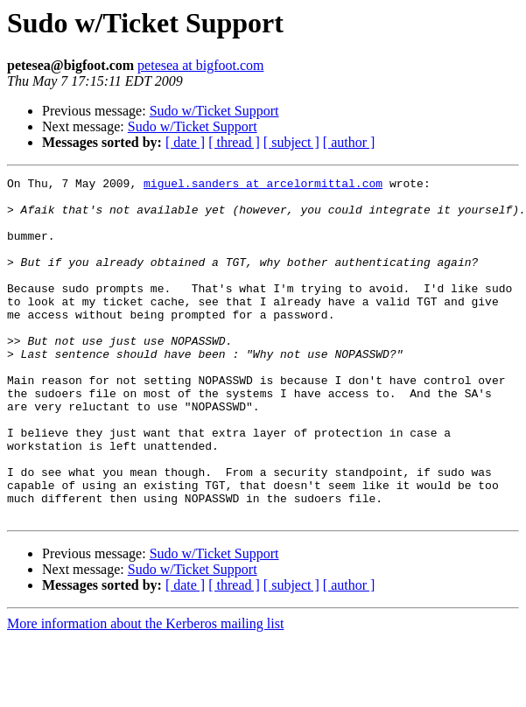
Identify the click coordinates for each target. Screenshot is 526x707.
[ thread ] (234, 142)
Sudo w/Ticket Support (214, 110)
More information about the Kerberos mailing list (145, 691)
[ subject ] (291, 142)
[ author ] (349, 142)
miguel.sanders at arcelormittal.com (263, 185)
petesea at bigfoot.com (200, 65)
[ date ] (185, 142)
